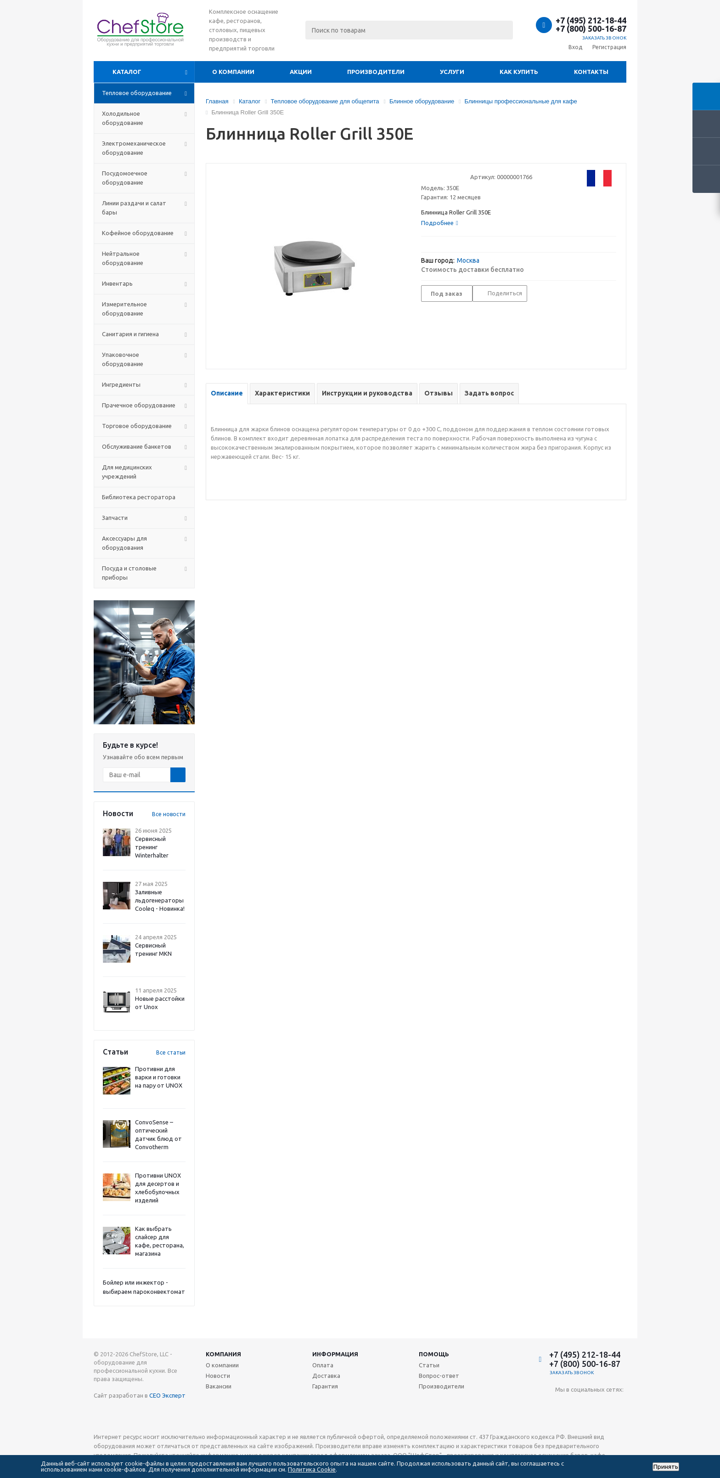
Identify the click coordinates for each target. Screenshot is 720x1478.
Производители (376, 71)
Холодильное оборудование (122, 118)
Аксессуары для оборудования (124, 543)
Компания (223, 1354)
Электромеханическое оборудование (134, 148)
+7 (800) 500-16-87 (591, 28)
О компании (233, 71)
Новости (218, 1375)
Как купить (519, 71)
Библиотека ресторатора (138, 497)
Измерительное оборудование (124, 308)
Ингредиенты (121, 384)
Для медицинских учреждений (127, 472)
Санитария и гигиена (130, 334)
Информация (335, 1354)
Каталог (126, 71)
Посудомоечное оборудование (124, 178)
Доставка (326, 1375)
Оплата (322, 1365)
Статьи (429, 1365)
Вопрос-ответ (439, 1375)
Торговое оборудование (137, 426)
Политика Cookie (312, 1469)
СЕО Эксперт (167, 1395)
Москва (468, 260)
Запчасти (115, 517)
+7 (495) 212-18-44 (591, 20)
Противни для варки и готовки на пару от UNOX (158, 1077)
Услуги (452, 71)
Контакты (591, 71)
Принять (665, 1466)
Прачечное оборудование (138, 405)
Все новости (169, 814)
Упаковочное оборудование (122, 359)
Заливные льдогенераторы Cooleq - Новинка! (160, 900)
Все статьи (171, 1052)
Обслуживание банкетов (136, 446)
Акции (301, 71)
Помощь (434, 1354)
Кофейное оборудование (138, 233)
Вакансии (218, 1386)
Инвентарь (117, 283)
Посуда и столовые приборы (129, 573)
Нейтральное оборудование (122, 258)
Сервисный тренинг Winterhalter (152, 846)
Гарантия (325, 1386)
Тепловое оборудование (137, 93)
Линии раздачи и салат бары (134, 207)
